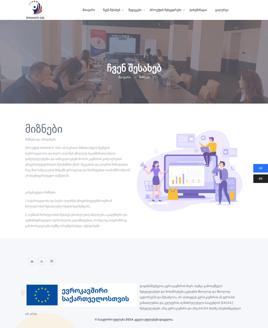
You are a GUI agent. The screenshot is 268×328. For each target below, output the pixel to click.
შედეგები (134, 10)
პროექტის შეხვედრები (165, 10)
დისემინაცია (198, 10)
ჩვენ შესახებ (111, 10)
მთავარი (89, 10)
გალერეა (221, 10)
